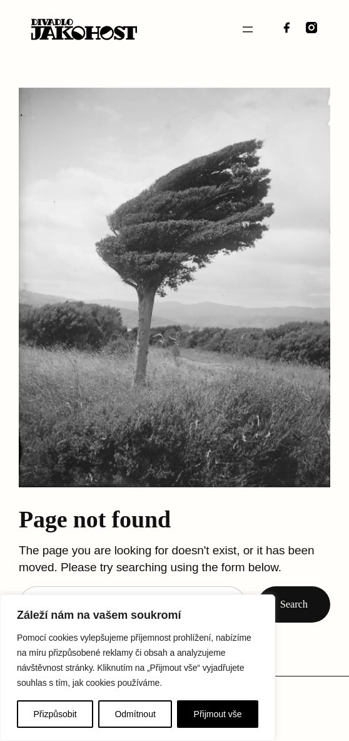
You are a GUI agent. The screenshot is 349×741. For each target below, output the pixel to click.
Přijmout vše (218, 714)
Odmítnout (134, 714)
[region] (137, 667)
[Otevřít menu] (247, 29)
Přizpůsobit (54, 714)
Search (294, 604)
